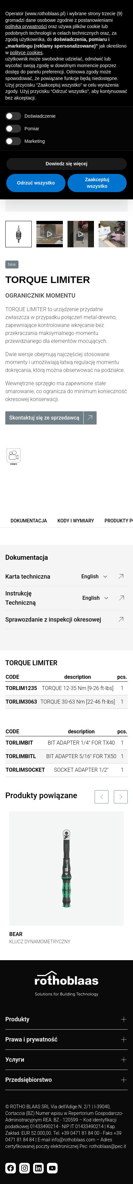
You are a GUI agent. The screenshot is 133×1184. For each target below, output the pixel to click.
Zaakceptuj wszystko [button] (97, 183)
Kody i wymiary (76, 520)
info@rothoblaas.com (73, 1139)
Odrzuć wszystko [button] (36, 182)
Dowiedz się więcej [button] (66, 163)
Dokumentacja (29, 520)
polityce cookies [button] (26, 52)
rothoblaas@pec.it (107, 1146)
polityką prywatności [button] (26, 26)
